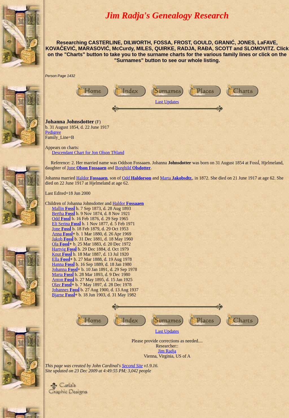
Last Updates (167, 101)
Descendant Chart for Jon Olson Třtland (88, 152)
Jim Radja (167, 351)
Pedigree (53, 132)
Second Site (132, 365)
